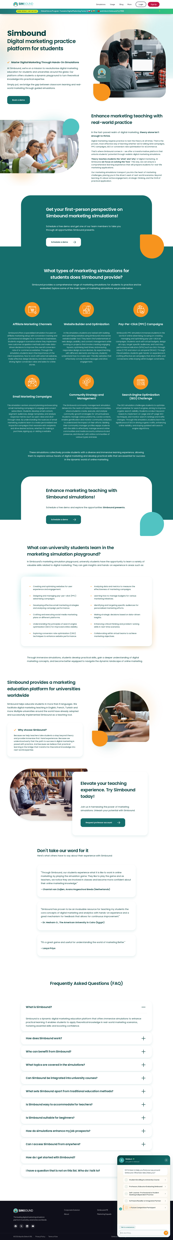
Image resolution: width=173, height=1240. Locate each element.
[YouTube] (33, 1226)
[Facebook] (15, 1226)
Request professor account (103, 822)
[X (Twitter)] (21, 1226)
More (129, 4)
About (66, 1214)
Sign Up (154, 4)
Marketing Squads (104, 1214)
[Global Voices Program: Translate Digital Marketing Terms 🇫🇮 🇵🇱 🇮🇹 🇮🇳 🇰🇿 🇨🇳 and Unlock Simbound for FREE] (86, 11)
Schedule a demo (63, 242)
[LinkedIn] (27, 1226)
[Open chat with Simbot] (166, 1233)
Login (141, 4)
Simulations (100, 4)
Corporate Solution (72, 1210)
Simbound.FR (102, 1210)
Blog (121, 4)
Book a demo (18, 100)
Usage (112, 4)
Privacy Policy (40, 1236)
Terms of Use (53, 1236)
